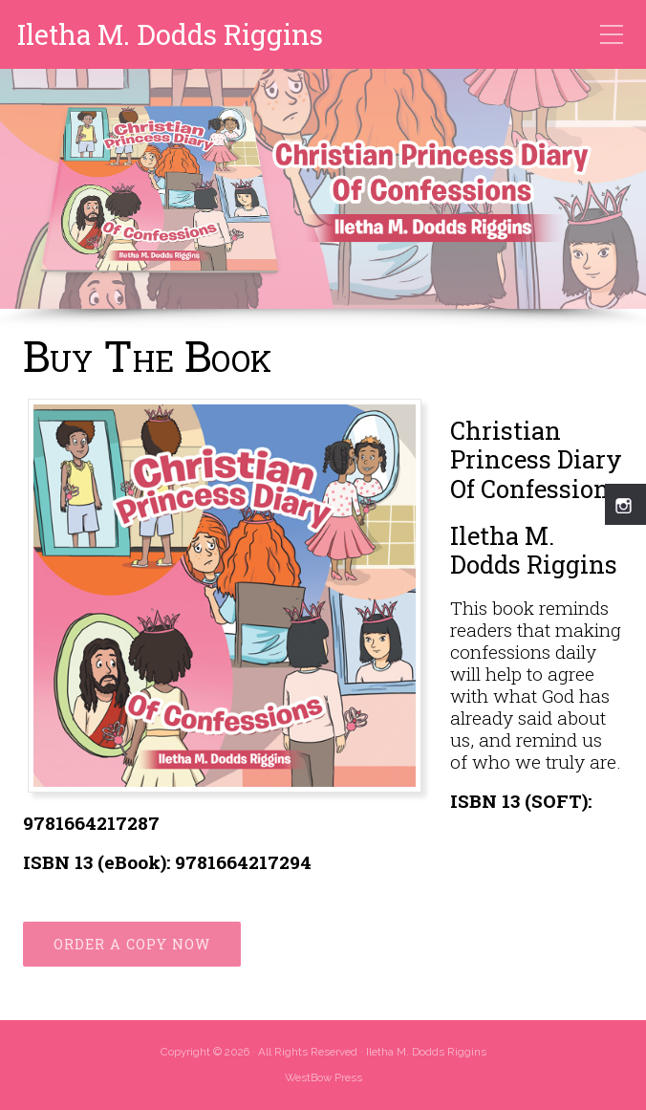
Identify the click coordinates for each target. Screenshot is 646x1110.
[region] (323, 199)
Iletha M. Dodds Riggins (170, 35)
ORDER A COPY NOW (132, 944)
